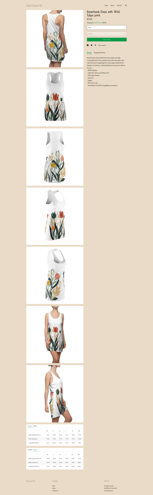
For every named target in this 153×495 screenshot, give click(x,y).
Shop (106, 5)
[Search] (126, 6)
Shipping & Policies (99, 53)
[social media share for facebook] (88, 45)
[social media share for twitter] (92, 45)
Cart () (119, 5)
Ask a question (102, 45)
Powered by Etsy (108, 490)
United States (98, 23)
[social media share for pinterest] (96, 45)
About (112, 5)
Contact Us (55, 490)
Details (89, 53)
